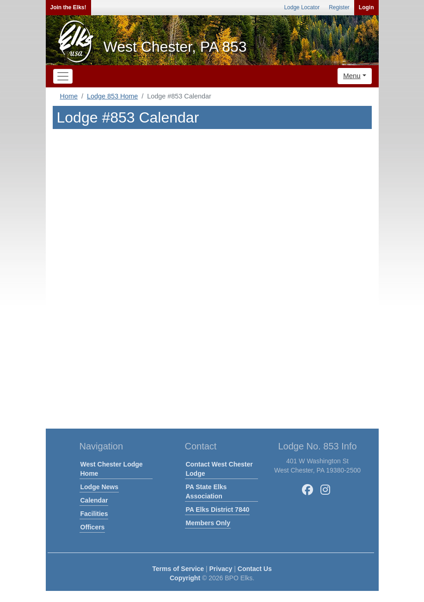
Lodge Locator (302, 7)
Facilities (94, 513)
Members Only (208, 523)
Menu (352, 76)
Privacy (221, 568)
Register (339, 7)
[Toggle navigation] (63, 76)
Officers (92, 527)
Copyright (185, 578)
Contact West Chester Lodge (219, 469)
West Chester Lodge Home (111, 469)
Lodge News (99, 487)
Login (366, 7)
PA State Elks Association (206, 491)
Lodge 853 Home (112, 96)
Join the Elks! (68, 7)
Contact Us (255, 568)
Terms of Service (178, 568)
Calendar (94, 500)
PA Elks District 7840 (218, 509)
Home (69, 96)
